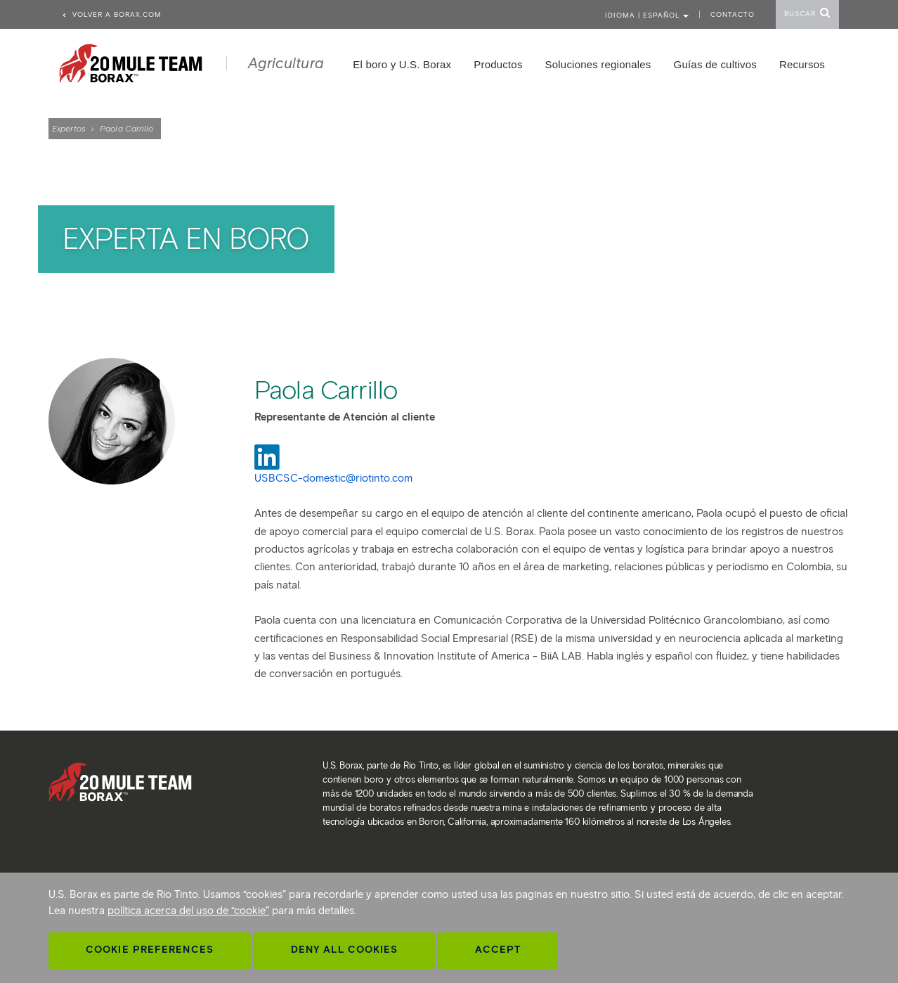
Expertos (69, 128)
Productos (498, 64)
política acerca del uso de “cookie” (188, 910)
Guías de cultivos (715, 64)
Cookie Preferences (150, 950)
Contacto (732, 14)
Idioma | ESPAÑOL (647, 15)
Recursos (802, 64)
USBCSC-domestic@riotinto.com (333, 478)
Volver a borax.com (111, 14)
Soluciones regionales (598, 64)
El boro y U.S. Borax (402, 64)
